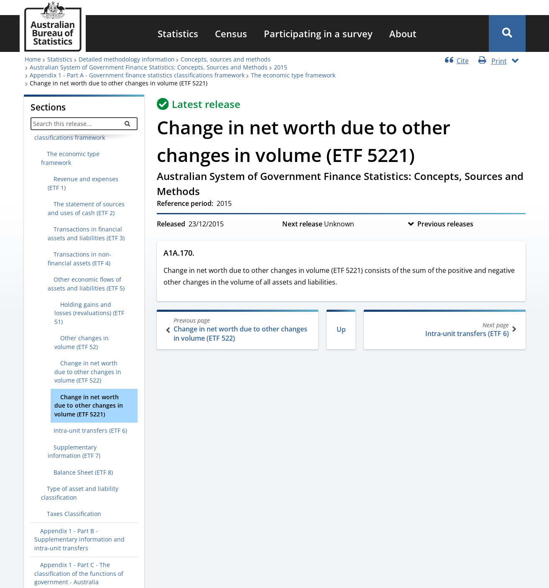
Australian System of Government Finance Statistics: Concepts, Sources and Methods (149, 67)
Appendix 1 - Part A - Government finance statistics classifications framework (137, 75)
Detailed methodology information (127, 59)
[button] (507, 33)
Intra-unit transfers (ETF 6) (443, 329)
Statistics (178, 33)
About (402, 33)
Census (231, 33)
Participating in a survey (318, 33)
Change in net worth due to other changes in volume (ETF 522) (238, 329)
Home (33, 59)
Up (341, 329)
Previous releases (445, 224)
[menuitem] (178, 33)
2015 (280, 67)
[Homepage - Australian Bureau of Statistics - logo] (53, 26)
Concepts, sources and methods (226, 59)
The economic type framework (293, 75)
